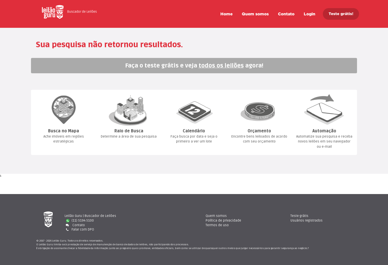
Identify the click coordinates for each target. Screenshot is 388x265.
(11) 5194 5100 (80, 220)
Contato (286, 14)
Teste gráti (299, 216)
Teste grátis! (341, 14)
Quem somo (255, 14)
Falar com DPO (79, 229)
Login (309, 14)
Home (226, 14)
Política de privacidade (223, 220)
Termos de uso (217, 225)
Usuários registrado (306, 220)
